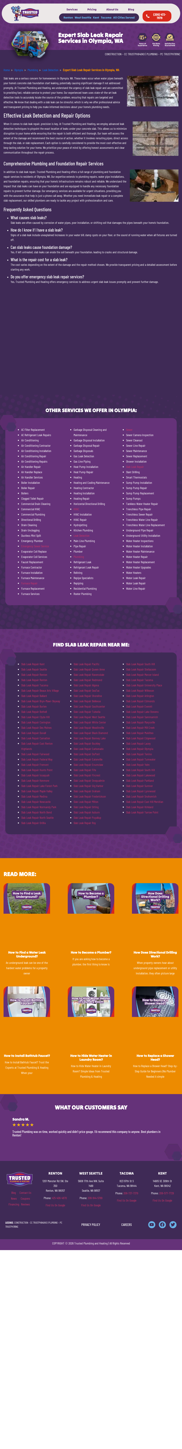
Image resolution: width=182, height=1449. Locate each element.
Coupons (25, 1198)
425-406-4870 (59, 1198)
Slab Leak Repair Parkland (140, 780)
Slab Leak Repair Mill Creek (140, 727)
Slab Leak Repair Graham (87, 791)
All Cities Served (124, 17)
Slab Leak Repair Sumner (139, 786)
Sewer (129, 430)
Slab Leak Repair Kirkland (139, 807)
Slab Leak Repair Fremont (35, 765)
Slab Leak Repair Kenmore (35, 780)
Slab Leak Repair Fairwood (35, 754)
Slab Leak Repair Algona (86, 685)
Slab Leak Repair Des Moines (36, 727)
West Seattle (83, 17)
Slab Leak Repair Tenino (139, 754)
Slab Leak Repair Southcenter (89, 706)
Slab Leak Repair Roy (85, 823)
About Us (112, 9)
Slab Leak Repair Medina (34, 796)
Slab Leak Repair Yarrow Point (142, 812)
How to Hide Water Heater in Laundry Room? (91, 1058)
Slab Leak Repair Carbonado (88, 749)
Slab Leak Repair (135, 467)
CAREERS (126, 1225)
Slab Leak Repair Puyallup (87, 817)
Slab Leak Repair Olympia (139, 749)
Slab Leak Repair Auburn (87, 812)
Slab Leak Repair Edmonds (140, 701)
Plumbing (79, 557)
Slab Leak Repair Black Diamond (91, 733)
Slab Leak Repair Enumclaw (88, 765)
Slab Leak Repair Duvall (33, 733)
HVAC (76, 509)
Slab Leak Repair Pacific (86, 664)
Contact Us (25, 1192)
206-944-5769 (95, 1198)
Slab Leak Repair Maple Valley (37, 791)
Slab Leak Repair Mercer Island (142, 674)
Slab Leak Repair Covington (35, 722)
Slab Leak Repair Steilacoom (141, 669)
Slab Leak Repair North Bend (36, 812)
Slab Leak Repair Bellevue (87, 701)
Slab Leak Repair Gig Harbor (88, 786)
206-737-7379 (130, 1193)
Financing (13, 1204)
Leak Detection (81, 535)
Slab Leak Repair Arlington (140, 696)
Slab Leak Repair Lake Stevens (142, 712)
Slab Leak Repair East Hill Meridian (144, 802)
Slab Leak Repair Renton (34, 674)
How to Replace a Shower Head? (155, 1058)
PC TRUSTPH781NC (170, 54)
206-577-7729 (166, 1193)
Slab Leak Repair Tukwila (87, 712)
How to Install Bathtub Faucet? (27, 1056)
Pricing (92, 9)
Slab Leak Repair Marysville (140, 722)
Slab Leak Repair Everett (139, 706)
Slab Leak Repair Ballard (34, 696)
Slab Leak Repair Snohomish (141, 796)
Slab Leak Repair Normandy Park (38, 807)
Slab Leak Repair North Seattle (37, 817)
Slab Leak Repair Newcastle (36, 802)
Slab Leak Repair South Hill (140, 664)
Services (72, 9)
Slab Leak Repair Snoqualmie (89, 780)
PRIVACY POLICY (90, 1225)
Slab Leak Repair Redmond (88, 680)
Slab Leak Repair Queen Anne (89, 669)
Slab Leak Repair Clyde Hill (35, 717)
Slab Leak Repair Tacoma (34, 685)
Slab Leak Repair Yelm (138, 765)
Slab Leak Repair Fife (85, 770)
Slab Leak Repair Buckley (87, 743)
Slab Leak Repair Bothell (34, 712)
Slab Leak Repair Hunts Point (37, 770)
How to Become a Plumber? (91, 952)
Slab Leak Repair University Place (144, 685)
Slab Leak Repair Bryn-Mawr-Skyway (40, 701)
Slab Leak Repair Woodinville (89, 727)
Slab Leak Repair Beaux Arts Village (40, 690)
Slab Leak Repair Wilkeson (140, 690)
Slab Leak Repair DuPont (87, 754)
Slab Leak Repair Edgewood (140, 738)
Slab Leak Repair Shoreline (88, 696)
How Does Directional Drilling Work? (155, 954)
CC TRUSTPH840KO (134, 54)
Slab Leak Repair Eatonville (88, 759)
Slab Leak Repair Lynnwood (140, 791)
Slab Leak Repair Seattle (34, 669)
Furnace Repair (29, 583)
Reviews (25, 1204)
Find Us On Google (55, 1205)
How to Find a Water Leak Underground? (27, 954)
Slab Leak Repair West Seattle (89, 717)
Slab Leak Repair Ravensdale (89, 674)
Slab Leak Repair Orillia (33, 823)
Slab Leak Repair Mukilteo (139, 733)
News (14, 1198)
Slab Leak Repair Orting (86, 807)
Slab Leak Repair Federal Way (37, 759)
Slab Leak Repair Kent (33, 664)
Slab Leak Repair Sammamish (142, 717)
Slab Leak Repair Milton (86, 802)
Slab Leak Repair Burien (34, 706)
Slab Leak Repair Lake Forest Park (39, 786)
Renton (68, 17)
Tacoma (106, 17)
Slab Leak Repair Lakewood (140, 775)
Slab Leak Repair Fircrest (87, 775)
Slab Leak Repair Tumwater (140, 759)
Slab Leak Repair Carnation (35, 738)
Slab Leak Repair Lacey (138, 743)
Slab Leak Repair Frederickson (90, 796)
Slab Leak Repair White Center (90, 722)
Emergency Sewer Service (35, 546)
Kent (96, 17)
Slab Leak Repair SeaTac (87, 690)
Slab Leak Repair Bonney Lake (90, 738)
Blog (131, 9)
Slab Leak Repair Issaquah (35, 775)
